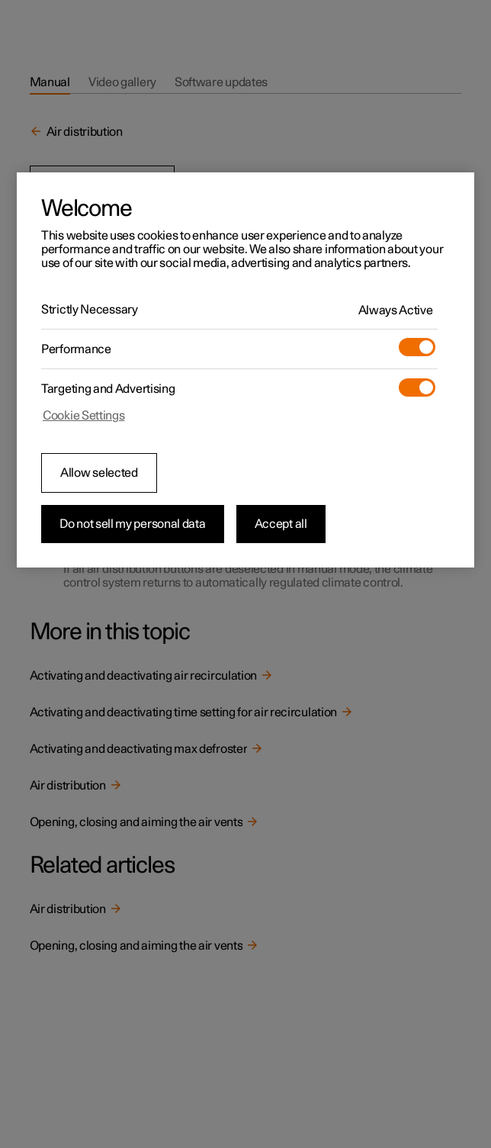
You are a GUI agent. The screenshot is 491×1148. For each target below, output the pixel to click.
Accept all (281, 524)
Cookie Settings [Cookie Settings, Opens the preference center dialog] (84, 416)
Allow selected (99, 473)
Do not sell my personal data (132, 524)
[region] (245, 370)
